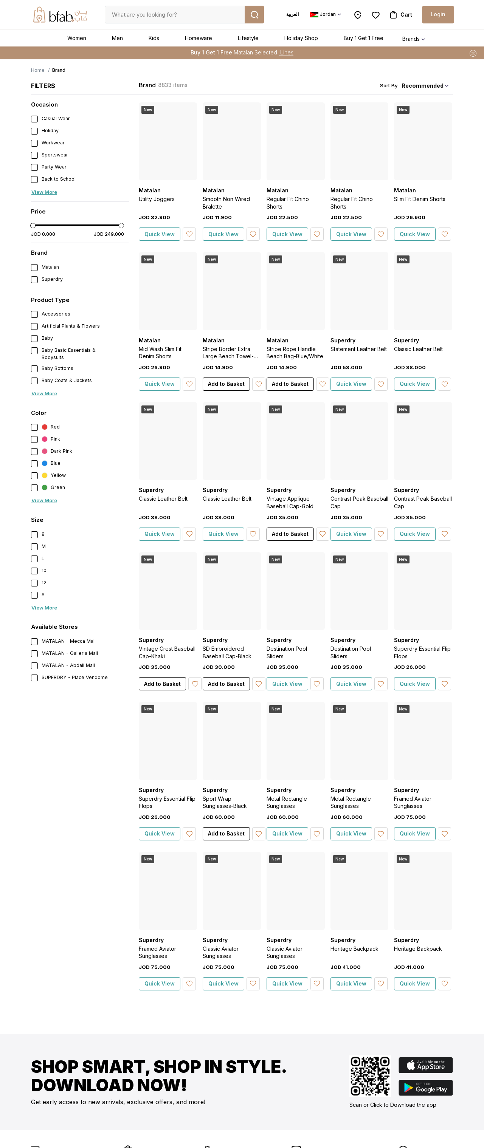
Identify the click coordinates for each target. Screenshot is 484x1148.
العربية (292, 14)
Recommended (423, 85)
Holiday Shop (301, 38)
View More (44, 192)
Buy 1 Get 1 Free (363, 38)
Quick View (159, 234)
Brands (411, 39)
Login (438, 14)
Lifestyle (248, 38)
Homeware (198, 38)
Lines (286, 52)
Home (38, 70)
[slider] (33, 225)
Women (76, 38)
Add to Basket (226, 384)
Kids (154, 38)
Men (117, 38)
